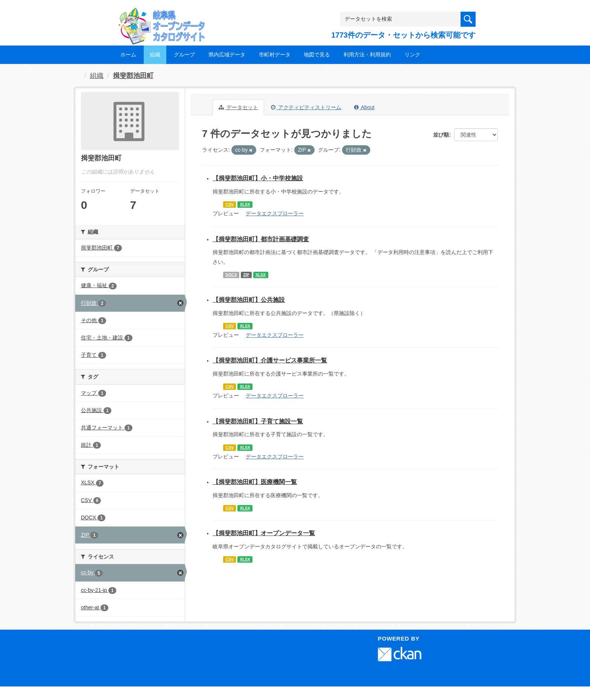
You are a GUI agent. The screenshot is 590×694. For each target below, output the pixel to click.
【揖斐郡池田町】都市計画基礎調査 (261, 239)
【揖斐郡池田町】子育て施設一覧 (258, 421)
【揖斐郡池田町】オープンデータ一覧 (264, 533)
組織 (155, 55)
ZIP (246, 274)
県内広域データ (226, 55)
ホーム (128, 55)
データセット (238, 107)
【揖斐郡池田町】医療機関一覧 (255, 482)
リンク (412, 55)
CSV (229, 204)
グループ (184, 55)
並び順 (441, 135)
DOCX (231, 274)
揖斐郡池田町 (133, 75)
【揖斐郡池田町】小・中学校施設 (258, 178)
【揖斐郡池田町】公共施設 (249, 300)
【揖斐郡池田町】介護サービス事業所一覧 (270, 360)
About (364, 107)
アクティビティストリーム (306, 107)
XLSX (245, 204)
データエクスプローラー (275, 213)
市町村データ (274, 55)
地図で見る (317, 55)
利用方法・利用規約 (367, 55)
